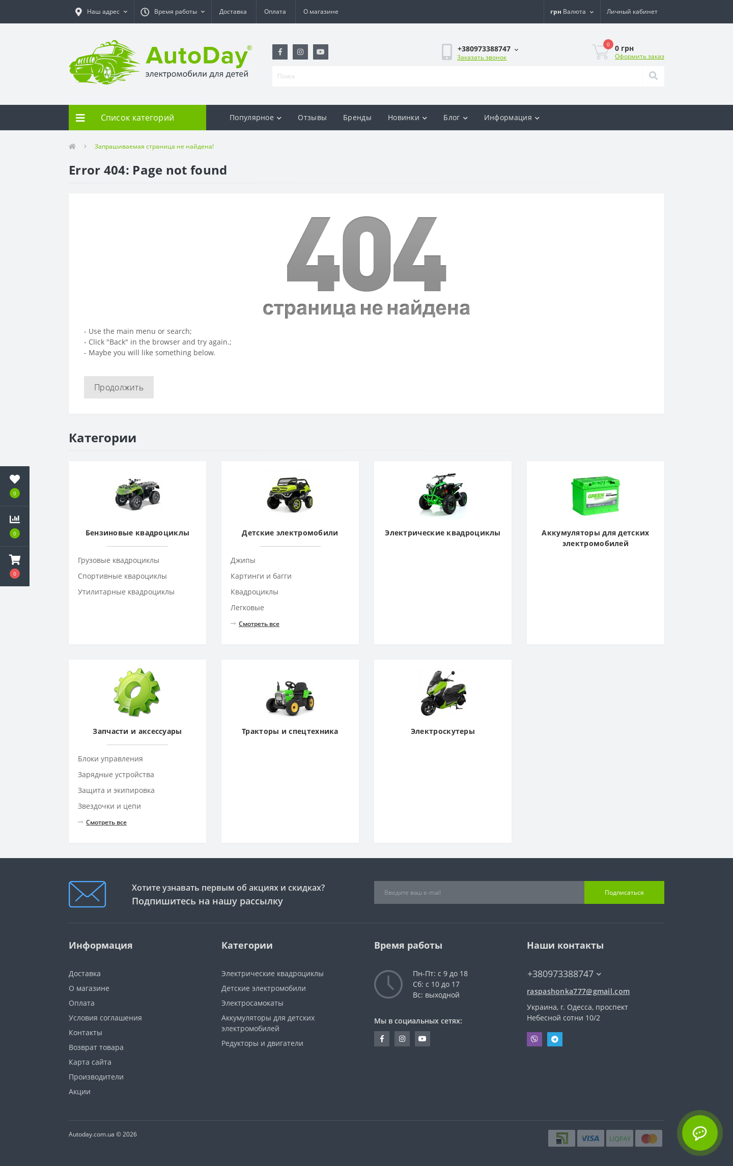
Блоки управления (110, 758)
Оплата (275, 11)
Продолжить (119, 387)
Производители (96, 1077)
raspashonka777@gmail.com (578, 991)
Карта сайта (90, 1062)
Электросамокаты (252, 1003)
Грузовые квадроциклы (118, 560)
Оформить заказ (639, 56)
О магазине (321, 11)
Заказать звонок (481, 57)
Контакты (85, 1032)
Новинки (407, 117)
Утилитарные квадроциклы (126, 591)
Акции (80, 1091)
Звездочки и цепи (109, 806)
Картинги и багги (261, 576)
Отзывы (312, 117)
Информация (512, 117)
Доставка (233, 11)
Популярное (255, 117)
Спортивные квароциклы (122, 576)
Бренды (357, 117)
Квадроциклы (254, 591)
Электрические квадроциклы (272, 973)
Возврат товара (96, 1047)
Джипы (243, 560)
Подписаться (624, 892)
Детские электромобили (263, 988)
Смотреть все (255, 623)
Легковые (247, 607)
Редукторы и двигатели (262, 1043)
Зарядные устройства (116, 774)
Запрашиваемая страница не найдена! (154, 146)
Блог (455, 117)
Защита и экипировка (116, 790)
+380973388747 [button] (564, 974)
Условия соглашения (105, 1017)
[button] (101, 11)
